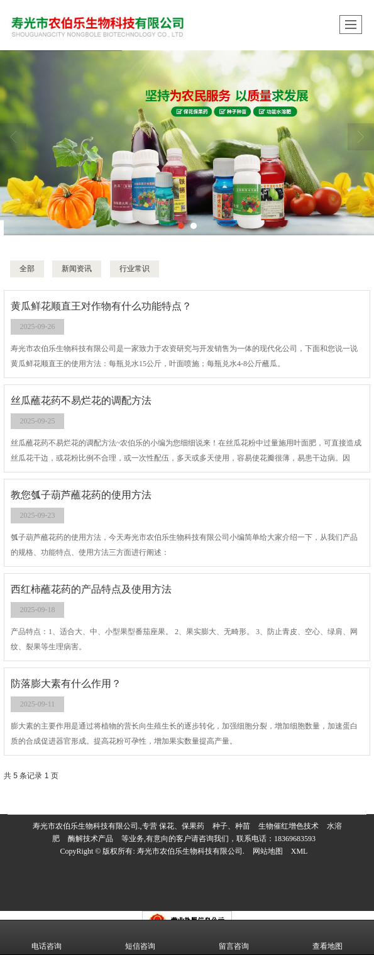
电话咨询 (46, 937)
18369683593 (295, 838)
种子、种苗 (231, 826)
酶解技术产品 (90, 838)
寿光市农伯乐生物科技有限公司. (191, 851)
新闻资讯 (77, 268)
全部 (27, 268)
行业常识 (134, 268)
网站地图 (268, 851)
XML (299, 851)
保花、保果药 (181, 826)
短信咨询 (140, 937)
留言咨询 (234, 937)
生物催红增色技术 (288, 826)
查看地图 (327, 937)
